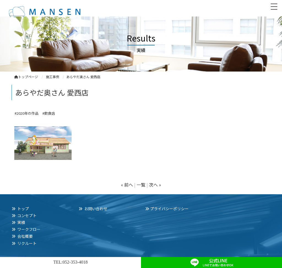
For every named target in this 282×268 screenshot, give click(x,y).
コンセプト (27, 215)
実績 (21, 222)
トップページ (26, 76)
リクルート (27, 243)
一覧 (141, 184)
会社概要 (25, 236)
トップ (23, 208)
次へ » (155, 184)
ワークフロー (28, 229)
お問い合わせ (95, 208)
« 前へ (127, 184)
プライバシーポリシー (169, 208)
